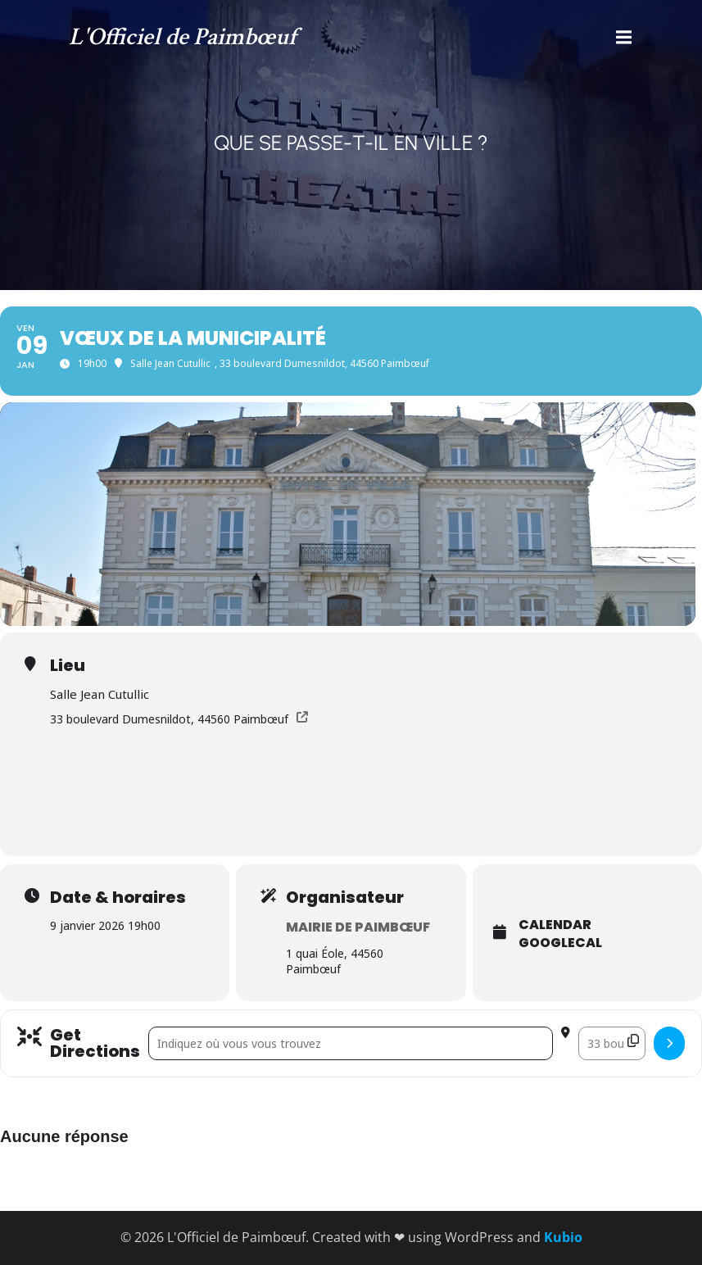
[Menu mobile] (624, 38)
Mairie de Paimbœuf (358, 927)
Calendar (555, 925)
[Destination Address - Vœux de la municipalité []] (611, 1043)
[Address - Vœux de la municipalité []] (350, 1043)
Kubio (563, 1237)
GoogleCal (560, 943)
